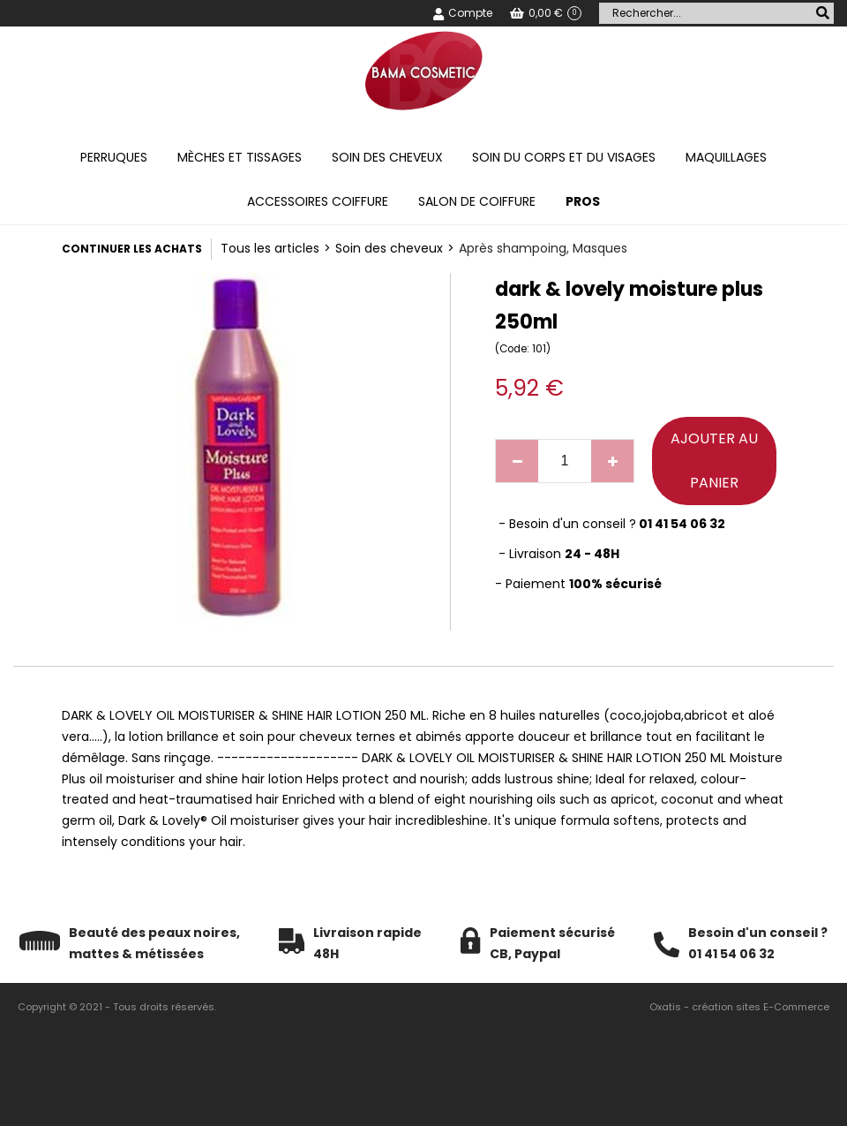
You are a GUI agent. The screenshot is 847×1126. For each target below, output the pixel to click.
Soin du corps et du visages (564, 157)
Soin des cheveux (387, 157)
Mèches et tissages (239, 157)
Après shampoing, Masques (543, 248)
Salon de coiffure (477, 201)
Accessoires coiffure (317, 201)
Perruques (113, 157)
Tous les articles (270, 248)
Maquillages (726, 157)
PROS (583, 201)
